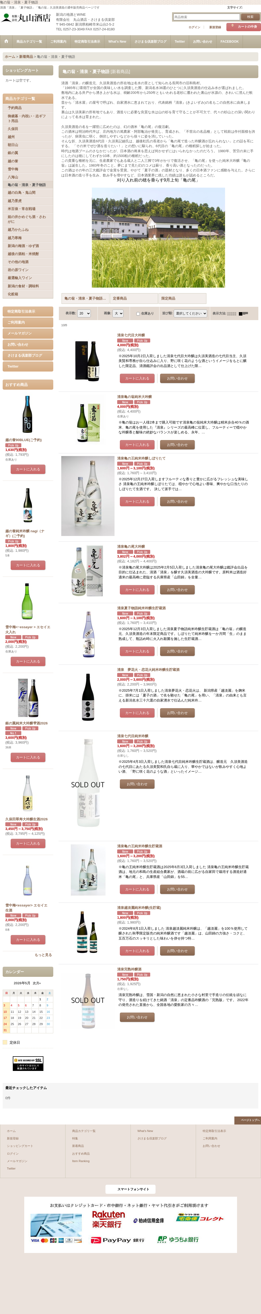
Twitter (13, 366)
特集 (75, 1138)
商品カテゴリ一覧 (84, 1130)
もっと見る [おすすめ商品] (43, 955)
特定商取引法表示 (21, 311)
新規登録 (215, 27)
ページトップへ (250, 1120)
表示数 (71, 313)
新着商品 (78, 1145)
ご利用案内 (16, 322)
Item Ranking (80, 1161)
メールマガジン (19, 333)
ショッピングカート (20, 1145)
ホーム (11, 1130)
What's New (145, 1130)
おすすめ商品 (81, 1153)
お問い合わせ (17, 344)
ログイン (194, 27)
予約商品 (15, 108)
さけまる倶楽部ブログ (24, 355)
